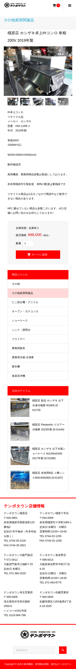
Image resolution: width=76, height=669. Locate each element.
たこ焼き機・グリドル (25, 302)
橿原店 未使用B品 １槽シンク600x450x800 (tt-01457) (48, 475)
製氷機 (16, 366)
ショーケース (20, 320)
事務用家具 (18, 348)
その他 (16, 283)
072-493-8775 (53, 582)
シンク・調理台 (21, 329)
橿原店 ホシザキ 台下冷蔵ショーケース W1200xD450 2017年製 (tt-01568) (48, 453)
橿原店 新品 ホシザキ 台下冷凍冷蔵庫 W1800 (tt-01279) (48, 405)
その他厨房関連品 (22, 293)
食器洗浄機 (18, 375)
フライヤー (18, 338)
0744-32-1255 (53, 536)
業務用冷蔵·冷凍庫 (23, 357)
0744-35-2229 (17, 540)
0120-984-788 (17, 615)
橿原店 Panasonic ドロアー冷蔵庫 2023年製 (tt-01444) (48, 427)
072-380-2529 (17, 573)
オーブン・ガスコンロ (25, 311)
